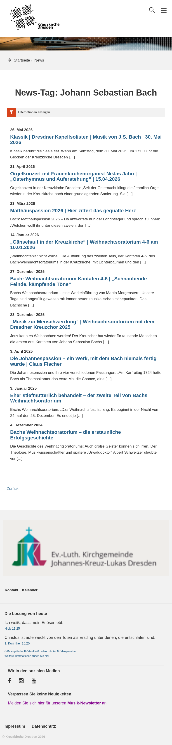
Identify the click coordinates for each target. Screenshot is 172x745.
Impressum (14, 726)
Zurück (13, 489)
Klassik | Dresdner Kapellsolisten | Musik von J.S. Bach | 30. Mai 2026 (86, 139)
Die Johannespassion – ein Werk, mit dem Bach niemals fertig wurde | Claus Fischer (83, 361)
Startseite (22, 60)
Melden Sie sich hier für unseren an (57, 703)
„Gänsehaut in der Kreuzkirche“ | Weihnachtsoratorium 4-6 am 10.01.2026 (84, 244)
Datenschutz (44, 726)
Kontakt (11, 590)
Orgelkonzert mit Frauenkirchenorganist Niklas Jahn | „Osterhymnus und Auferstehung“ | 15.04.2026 (73, 176)
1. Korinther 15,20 (17, 643)
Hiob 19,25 (12, 628)
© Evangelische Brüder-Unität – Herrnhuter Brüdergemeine (40, 651)
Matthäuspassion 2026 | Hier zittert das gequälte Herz (73, 210)
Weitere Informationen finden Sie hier (27, 656)
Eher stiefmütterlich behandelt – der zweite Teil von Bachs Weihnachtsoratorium (78, 398)
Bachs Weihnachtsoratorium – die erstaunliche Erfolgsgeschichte (65, 435)
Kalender (30, 590)
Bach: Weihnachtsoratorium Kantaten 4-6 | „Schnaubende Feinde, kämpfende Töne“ (78, 281)
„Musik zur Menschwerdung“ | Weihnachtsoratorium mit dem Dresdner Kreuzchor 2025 (82, 324)
